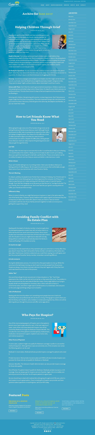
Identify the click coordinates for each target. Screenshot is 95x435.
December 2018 (72, 100)
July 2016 (71, 175)
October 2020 (72, 57)
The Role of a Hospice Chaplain (18, 402)
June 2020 (71, 66)
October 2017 (72, 138)
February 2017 (72, 162)
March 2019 (71, 91)
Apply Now (83, 1)
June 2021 (71, 35)
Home (42, 5)
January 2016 (72, 191)
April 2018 (71, 119)
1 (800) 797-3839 (77, 1)
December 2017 (72, 131)
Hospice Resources (56, 5)
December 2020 (72, 51)
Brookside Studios (61, 423)
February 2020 (72, 72)
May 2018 (71, 116)
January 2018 (72, 128)
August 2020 (72, 63)
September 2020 (73, 60)
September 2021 (73, 26)
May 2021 (71, 38)
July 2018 (71, 110)
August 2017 (72, 144)
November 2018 (72, 103)
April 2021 (71, 41)
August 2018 (72, 107)
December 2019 (72, 79)
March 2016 (71, 184)
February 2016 (72, 187)
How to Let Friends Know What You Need (37, 118)
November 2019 (72, 82)
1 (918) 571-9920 (59, 427)
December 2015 (72, 194)
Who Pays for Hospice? (37, 314)
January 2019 (72, 97)
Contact (83, 5)
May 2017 (71, 153)
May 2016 (71, 178)
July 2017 (71, 147)
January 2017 (72, 166)
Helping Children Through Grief (37, 26)
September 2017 (72, 141)
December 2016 (72, 169)
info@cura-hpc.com (68, 1)
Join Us (72, 5)
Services (66, 5)
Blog (77, 5)
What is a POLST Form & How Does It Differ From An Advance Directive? (47, 403)
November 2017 (72, 135)
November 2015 (72, 197)
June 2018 (71, 113)
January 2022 (72, 19)
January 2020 (72, 75)
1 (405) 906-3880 (60, 426)
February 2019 (72, 94)
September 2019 (73, 85)
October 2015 (72, 200)
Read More (13, 410)
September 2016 (73, 172)
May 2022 (71, 16)
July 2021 (71, 32)
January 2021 (72, 47)
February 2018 (72, 125)
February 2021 (72, 44)
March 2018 (71, 122)
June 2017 (71, 150)
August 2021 (72, 29)
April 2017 (71, 156)
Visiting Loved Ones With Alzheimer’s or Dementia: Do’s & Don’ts (73, 403)
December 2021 (72, 23)
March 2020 (72, 69)
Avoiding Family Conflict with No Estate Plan (37, 218)
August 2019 (72, 88)
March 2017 (71, 159)
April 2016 (71, 181)
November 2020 (73, 54)
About (48, 5)
